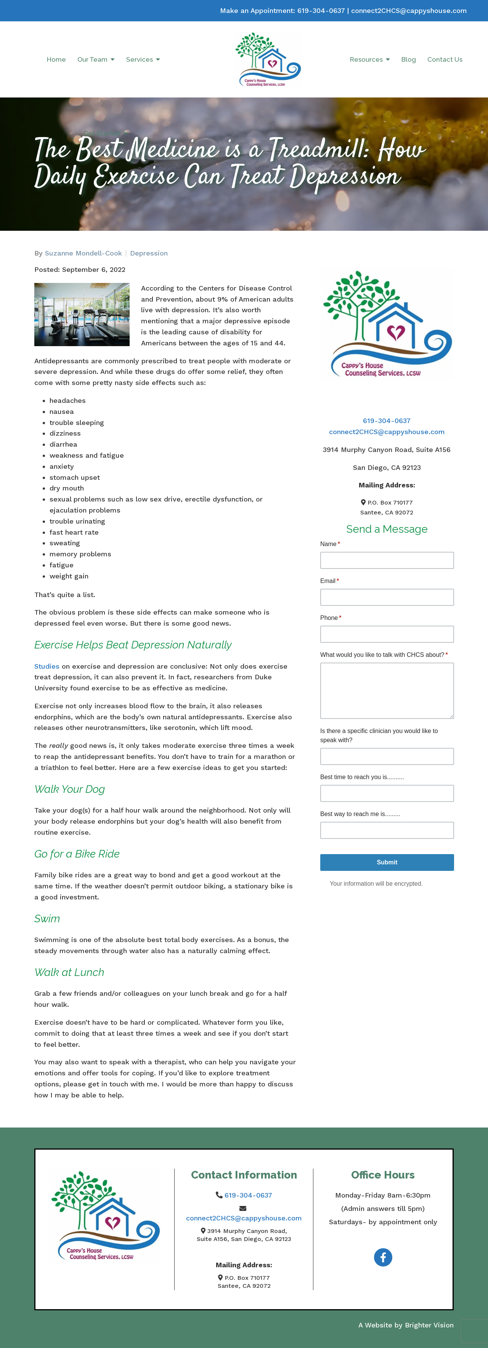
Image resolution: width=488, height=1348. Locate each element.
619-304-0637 (321, 10)
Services (139, 59)
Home (56, 59)
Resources (366, 59)
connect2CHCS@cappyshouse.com (409, 10)
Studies (46, 666)
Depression (149, 253)
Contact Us (444, 59)
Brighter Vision (429, 1325)
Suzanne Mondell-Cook (83, 253)
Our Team (92, 59)
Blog (408, 59)
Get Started (101, 133)
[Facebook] (383, 1257)
